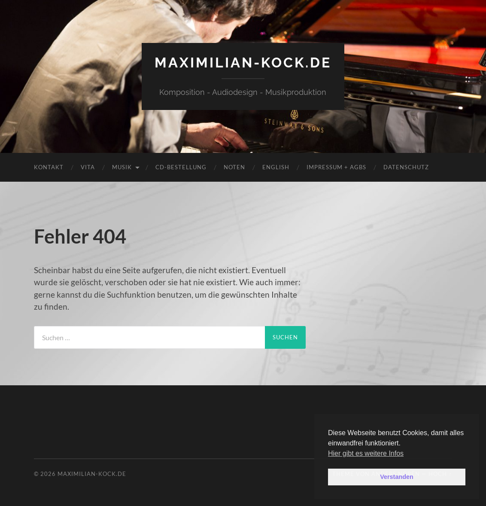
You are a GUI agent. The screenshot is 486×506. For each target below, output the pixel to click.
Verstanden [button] (396, 476)
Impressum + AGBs (336, 167)
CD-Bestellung (181, 167)
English (275, 167)
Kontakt (49, 167)
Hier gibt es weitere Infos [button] (366, 453)
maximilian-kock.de (243, 62)
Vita (88, 167)
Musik (122, 167)
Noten (234, 167)
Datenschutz (406, 167)
